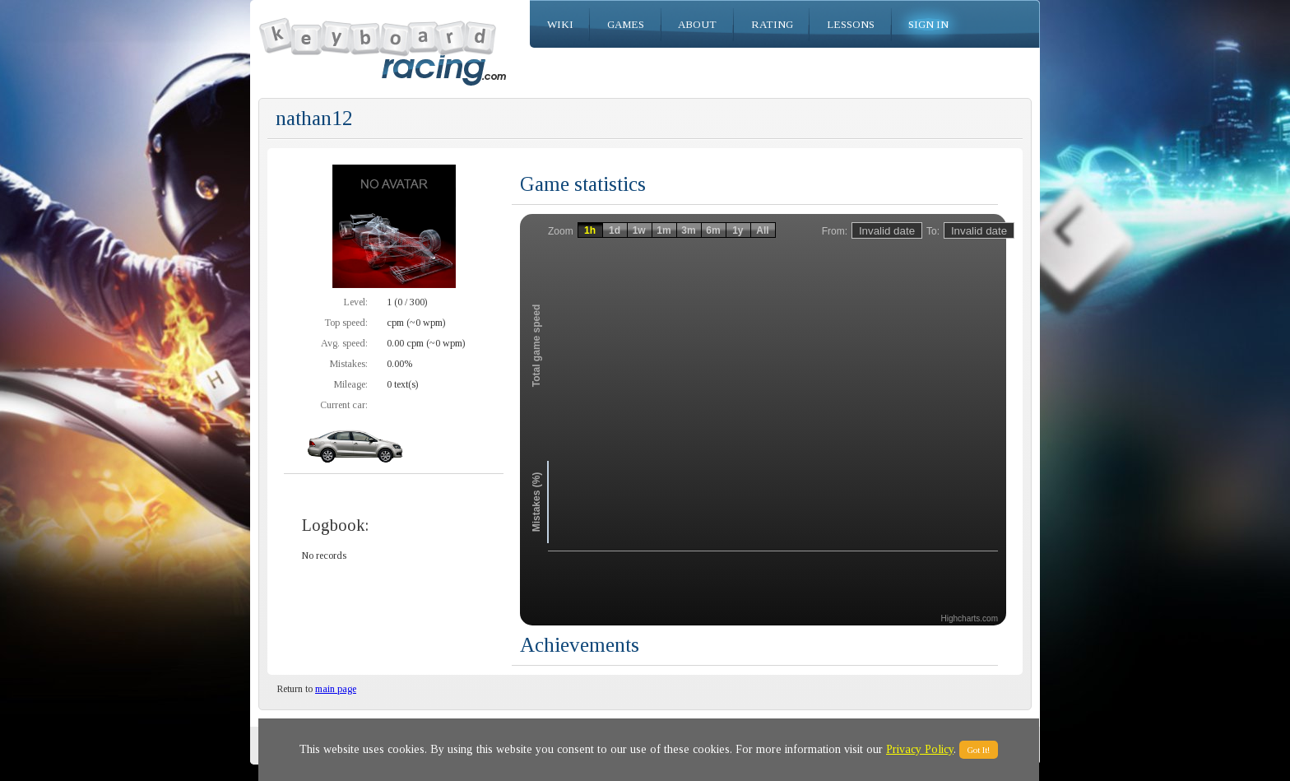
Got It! (979, 750)
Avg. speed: (344, 343)
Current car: (344, 405)
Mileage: (351, 384)
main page (335, 689)
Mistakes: (349, 364)
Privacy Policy (920, 749)
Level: (356, 302)
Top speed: (346, 322)
